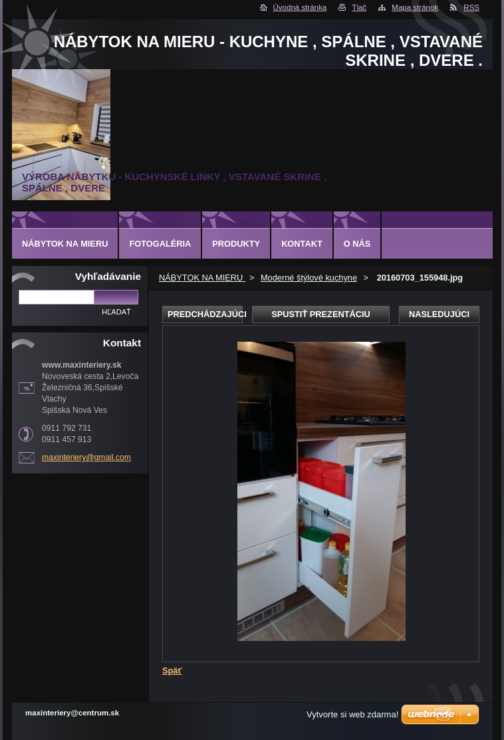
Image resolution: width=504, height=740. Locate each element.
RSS (471, 7)
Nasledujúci (439, 314)
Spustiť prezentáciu (320, 314)
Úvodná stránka (300, 7)
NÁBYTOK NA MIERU (202, 278)
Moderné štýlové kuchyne (309, 278)
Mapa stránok (415, 7)
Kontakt (301, 244)
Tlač (359, 7)
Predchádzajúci (205, 314)
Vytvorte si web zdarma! (352, 714)
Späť (172, 671)
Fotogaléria (160, 244)
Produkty (236, 244)
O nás (357, 244)
